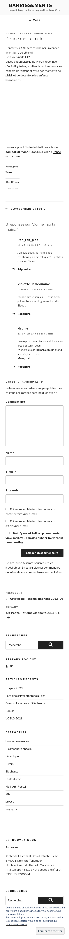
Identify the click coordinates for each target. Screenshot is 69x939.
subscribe (45, 538)
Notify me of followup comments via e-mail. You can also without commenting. (34, 538)
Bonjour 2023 (14, 688)
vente (13, 147)
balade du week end (18, 741)
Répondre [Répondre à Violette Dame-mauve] (24, 313)
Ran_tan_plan (27, 240)
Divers (10, 764)
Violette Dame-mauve (33, 284)
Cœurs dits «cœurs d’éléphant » (25, 703)
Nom (10, 452)
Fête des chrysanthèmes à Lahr (25, 696)
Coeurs (10, 711)
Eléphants (12, 771)
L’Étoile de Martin (33, 61)
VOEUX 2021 (14, 718)
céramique (12, 756)
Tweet (10, 172)
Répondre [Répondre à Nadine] (24, 366)
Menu (34, 20)
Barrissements (30, 5)
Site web (12, 490)
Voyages (11, 809)
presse (10, 801)
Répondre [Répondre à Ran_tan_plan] (24, 269)
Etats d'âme (13, 779)
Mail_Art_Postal (16, 786)
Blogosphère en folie (28, 209)
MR (8, 794)
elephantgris (41, 33)
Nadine (22, 328)
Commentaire (15, 401)
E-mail (11, 471)
